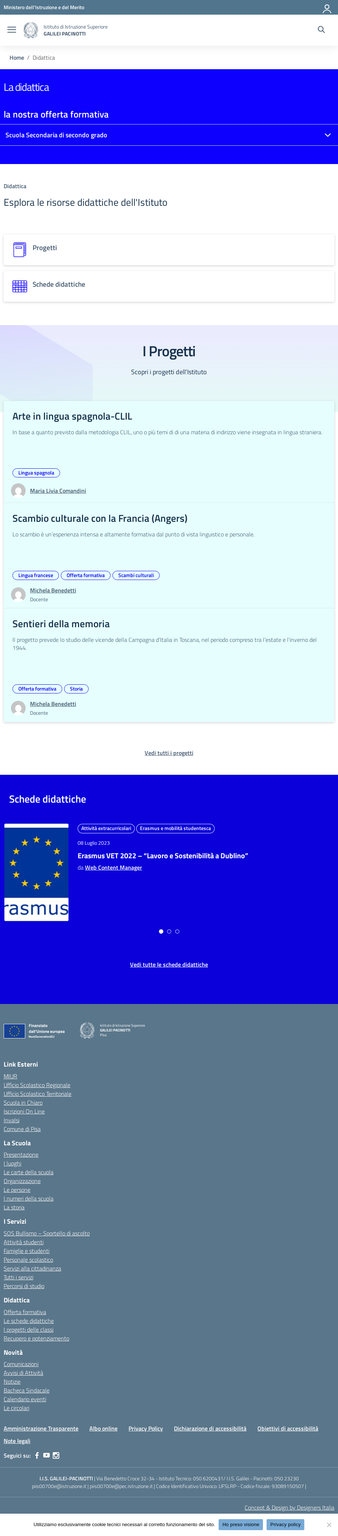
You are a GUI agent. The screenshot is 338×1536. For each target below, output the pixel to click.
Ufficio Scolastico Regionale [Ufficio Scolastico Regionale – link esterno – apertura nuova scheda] (37, 1085)
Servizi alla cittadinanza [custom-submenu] (32, 1268)
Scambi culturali (136, 575)
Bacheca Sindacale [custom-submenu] (26, 1390)
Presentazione (21, 1154)
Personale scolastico (28, 1259)
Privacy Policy (146, 1428)
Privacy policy (285, 1524)
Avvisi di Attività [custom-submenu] (23, 1372)
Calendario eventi (25, 1399)
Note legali (17, 1440)
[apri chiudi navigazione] (11, 30)
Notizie (12, 1381)
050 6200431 (208, 1478)
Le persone (17, 1189)
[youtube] (46, 1455)
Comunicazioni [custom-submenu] (21, 1364)
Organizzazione (22, 1180)
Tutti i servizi (18, 1277)
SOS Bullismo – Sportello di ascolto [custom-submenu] (47, 1233)
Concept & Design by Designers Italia (289, 1507)
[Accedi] (327, 7)
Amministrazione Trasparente (41, 1428)
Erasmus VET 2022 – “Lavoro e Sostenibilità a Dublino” (115, 874)
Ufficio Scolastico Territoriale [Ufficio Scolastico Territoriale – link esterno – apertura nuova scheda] (37, 1093)
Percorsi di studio (24, 1286)
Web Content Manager (113, 895)
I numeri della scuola (28, 1198)
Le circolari (16, 1407)
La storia (14, 1207)
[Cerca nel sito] (321, 30)
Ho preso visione (240, 1524)
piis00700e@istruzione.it (59, 1486)
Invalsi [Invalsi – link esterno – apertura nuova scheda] (11, 1120)
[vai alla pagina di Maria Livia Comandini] (58, 490)
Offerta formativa (86, 575)
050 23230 (286, 1478)
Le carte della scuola (28, 1172)
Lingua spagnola (36, 472)
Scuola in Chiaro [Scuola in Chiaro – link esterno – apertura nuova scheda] (23, 1102)
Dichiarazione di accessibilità (210, 1428)
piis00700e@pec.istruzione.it (121, 1486)
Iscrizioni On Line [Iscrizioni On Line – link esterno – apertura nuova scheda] (24, 1111)
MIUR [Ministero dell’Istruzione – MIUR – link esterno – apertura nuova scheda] (10, 1076)
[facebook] (37, 1455)
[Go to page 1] (165, 931)
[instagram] (56, 1455)
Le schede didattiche (29, 1320)
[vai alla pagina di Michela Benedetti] (53, 590)
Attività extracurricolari (106, 828)
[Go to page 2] (173, 931)
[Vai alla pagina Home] (17, 57)
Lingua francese (35, 575)
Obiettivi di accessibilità (287, 1428)
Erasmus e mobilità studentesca (116, 838)
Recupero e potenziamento (36, 1338)
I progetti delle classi (28, 1329)
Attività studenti (24, 1242)
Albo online (103, 1428)
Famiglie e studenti (26, 1250)
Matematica (266, 838)
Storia (76, 688)
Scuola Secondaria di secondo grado (56, 135)
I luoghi (12, 1163)
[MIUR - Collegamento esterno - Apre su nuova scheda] (44, 7)
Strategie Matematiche (284, 865)
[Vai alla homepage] (30, 30)
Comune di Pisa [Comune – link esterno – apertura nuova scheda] (22, 1128)
